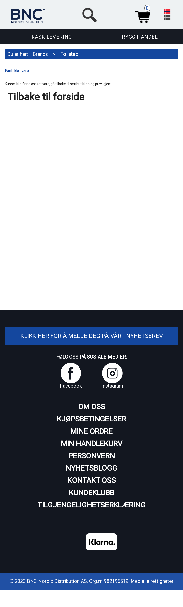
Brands (40, 54)
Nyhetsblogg (91, 468)
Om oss (91, 406)
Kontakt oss (91, 480)
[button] (116, 14)
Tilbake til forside (45, 97)
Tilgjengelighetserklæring (91, 505)
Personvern (91, 455)
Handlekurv (144, 14)
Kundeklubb (91, 492)
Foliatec (69, 54)
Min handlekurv (91, 443)
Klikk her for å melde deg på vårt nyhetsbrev (91, 335)
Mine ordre (91, 431)
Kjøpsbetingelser (91, 419)
